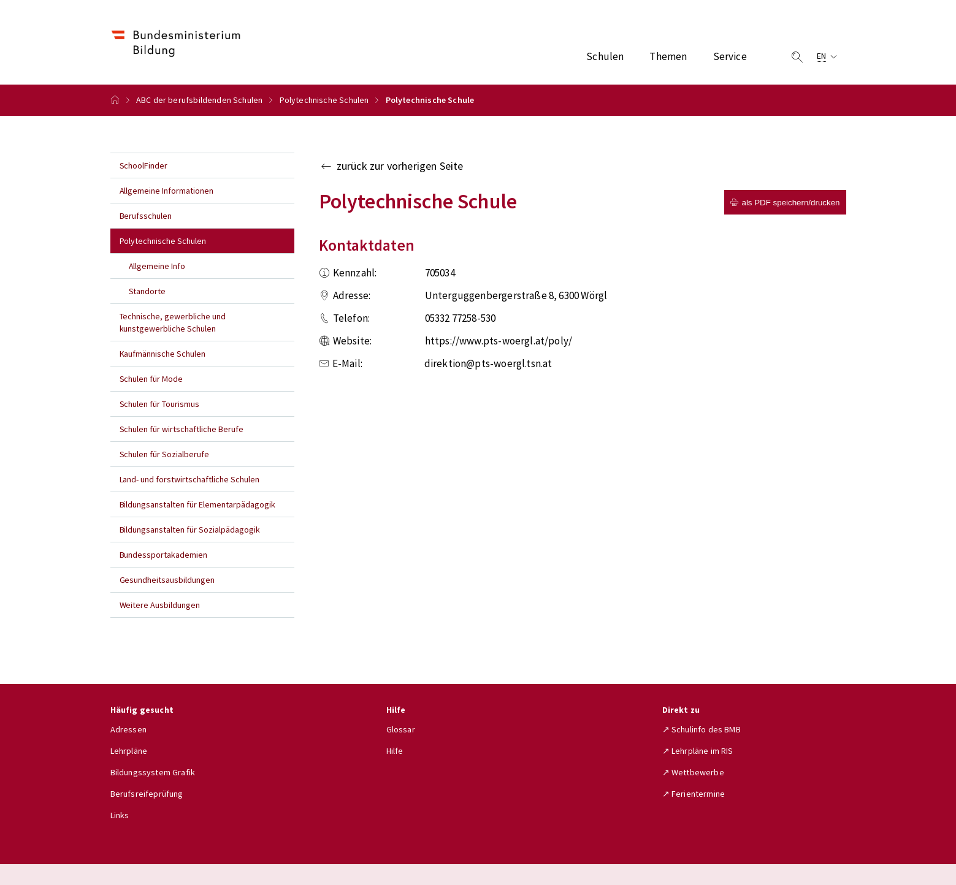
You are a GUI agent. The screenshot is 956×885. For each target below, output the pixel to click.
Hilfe (394, 750)
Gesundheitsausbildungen (167, 579)
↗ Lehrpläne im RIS (697, 750)
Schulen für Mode (151, 378)
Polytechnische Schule (430, 99)
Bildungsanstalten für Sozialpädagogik (190, 529)
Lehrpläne (129, 750)
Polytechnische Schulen (324, 99)
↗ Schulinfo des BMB (701, 729)
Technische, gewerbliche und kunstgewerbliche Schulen (173, 322)
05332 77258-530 (460, 318)
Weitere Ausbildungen (160, 604)
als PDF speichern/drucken (784, 202)
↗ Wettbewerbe (693, 772)
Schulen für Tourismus (160, 403)
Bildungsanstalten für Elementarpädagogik (197, 504)
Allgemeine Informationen (167, 190)
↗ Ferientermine (693, 793)
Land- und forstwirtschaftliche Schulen (189, 479)
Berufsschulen (146, 215)
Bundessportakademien (164, 554)
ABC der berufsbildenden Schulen (199, 99)
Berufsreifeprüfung (146, 793)
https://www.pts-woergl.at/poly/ (498, 341)
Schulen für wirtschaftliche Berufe (181, 429)
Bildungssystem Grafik (153, 772)
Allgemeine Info (157, 266)
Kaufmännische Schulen (163, 353)
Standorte (147, 291)
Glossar (400, 729)
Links (119, 815)
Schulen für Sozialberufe (165, 454)
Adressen (128, 729)
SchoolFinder (144, 165)
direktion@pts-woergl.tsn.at (488, 363)
